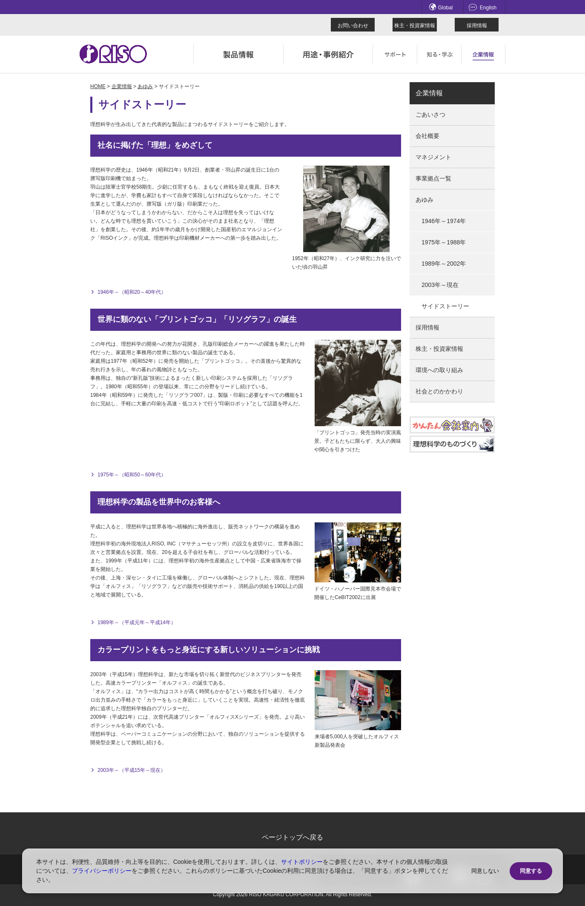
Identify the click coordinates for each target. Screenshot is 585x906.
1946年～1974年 (444, 221)
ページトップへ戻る (292, 837)
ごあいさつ (430, 114)
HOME (98, 86)
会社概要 (427, 135)
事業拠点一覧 (433, 178)
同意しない (485, 871)
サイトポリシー (302, 861)
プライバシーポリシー (102, 870)
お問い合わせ (353, 26)
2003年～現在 (440, 284)
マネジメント (433, 157)
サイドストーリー (445, 306)
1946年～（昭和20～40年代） (132, 292)
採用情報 (477, 26)
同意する (531, 871)
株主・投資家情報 (414, 26)
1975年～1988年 (444, 242)
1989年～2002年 (444, 263)
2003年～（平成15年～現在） (132, 770)
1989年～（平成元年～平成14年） (137, 622)
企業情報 (122, 86)
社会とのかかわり (439, 391)
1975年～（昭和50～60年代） (132, 475)
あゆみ (145, 86)
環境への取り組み (439, 370)
